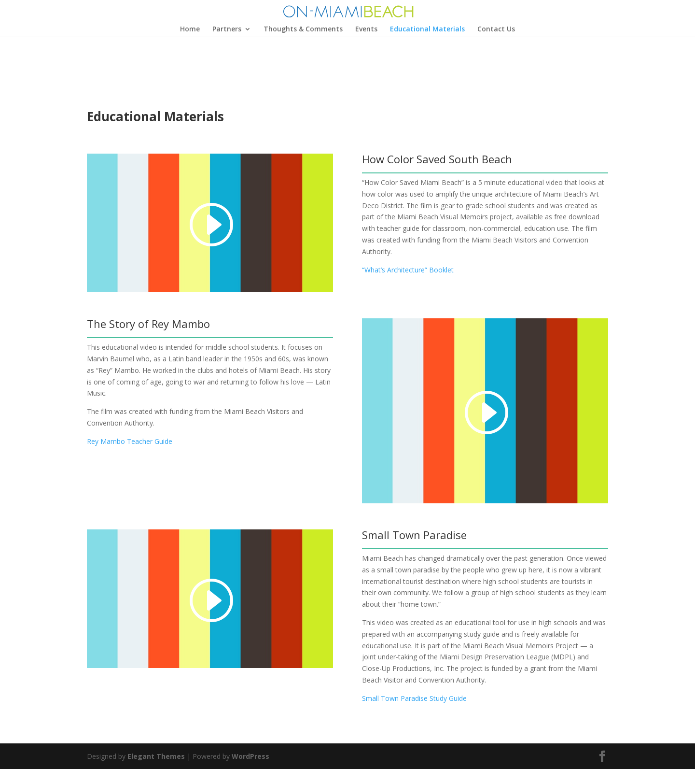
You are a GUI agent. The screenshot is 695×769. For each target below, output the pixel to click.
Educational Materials (427, 29)
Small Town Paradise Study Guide (414, 698)
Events (366, 29)
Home (190, 29)
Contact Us (496, 29)
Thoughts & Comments (303, 29)
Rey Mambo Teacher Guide (129, 441)
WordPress (250, 756)
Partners (226, 29)
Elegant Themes (156, 756)
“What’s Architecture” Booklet (408, 269)
